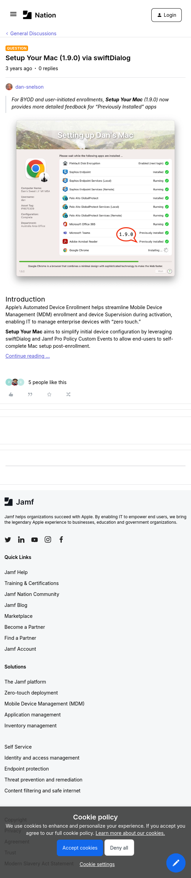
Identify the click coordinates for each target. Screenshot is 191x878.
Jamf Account (20, 649)
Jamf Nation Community (31, 594)
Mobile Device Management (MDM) (44, 704)
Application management (32, 714)
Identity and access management (41, 758)
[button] (13, 16)
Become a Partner (24, 627)
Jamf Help (16, 572)
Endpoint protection (26, 769)
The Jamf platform (25, 682)
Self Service (18, 747)
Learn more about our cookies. (130, 833)
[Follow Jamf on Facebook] (61, 539)
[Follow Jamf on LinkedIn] (21, 539)
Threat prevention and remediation (43, 779)
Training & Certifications (31, 583)
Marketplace (18, 616)
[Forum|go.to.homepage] (39, 15)
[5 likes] (35, 382)
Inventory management (30, 725)
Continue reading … (27, 356)
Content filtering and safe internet (42, 790)
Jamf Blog (15, 605)
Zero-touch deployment (31, 693)
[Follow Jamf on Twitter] (7, 540)
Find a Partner (20, 638)
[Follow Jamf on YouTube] (34, 539)
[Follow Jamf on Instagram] (47, 539)
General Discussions (33, 33)
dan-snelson (29, 87)
